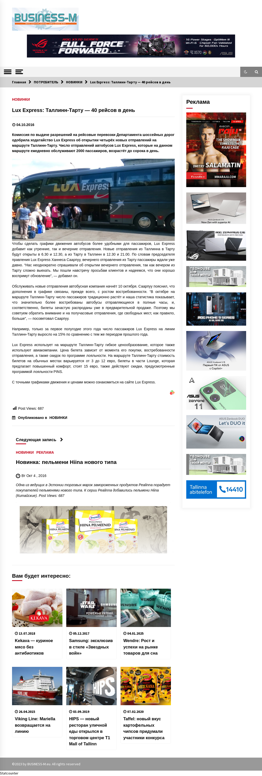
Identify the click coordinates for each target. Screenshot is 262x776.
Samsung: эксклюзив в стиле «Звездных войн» (91, 646)
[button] (245, 72)
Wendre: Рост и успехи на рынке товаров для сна (140, 646)
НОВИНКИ (21, 99)
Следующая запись (39, 439)
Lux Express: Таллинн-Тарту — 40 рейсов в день (73, 110)
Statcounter (9, 773)
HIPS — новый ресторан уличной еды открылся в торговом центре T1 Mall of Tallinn (89, 731)
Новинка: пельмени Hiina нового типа (66, 462)
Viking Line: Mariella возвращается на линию (35, 725)
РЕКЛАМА (45, 452)
